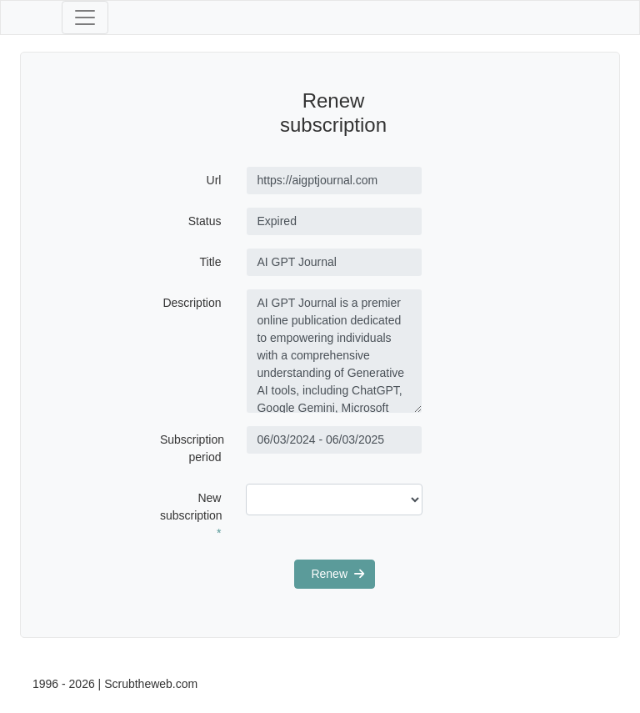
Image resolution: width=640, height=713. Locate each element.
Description (191, 302)
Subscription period (192, 448)
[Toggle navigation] (85, 17)
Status (205, 221)
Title (211, 262)
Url (214, 180)
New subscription (191, 515)
